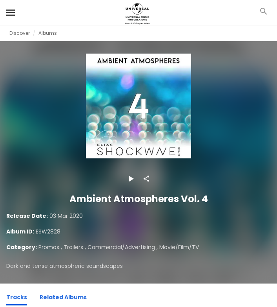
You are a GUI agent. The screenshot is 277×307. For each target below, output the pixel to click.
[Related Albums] (63, 298)
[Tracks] (16, 298)
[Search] (11, 12)
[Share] (146, 178)
